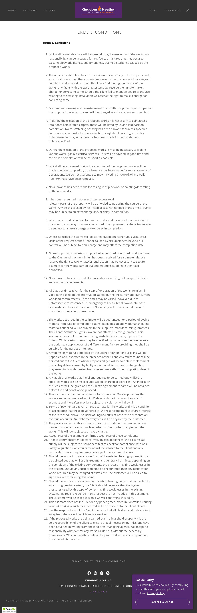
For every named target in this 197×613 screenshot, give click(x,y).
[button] (188, 10)
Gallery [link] (49, 10)
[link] (98, 10)
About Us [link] (30, 10)
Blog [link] (153, 10)
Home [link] (12, 10)
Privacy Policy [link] (82, 561)
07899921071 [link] (98, 591)
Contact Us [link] (172, 10)
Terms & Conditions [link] (110, 561)
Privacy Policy (156, 609)
